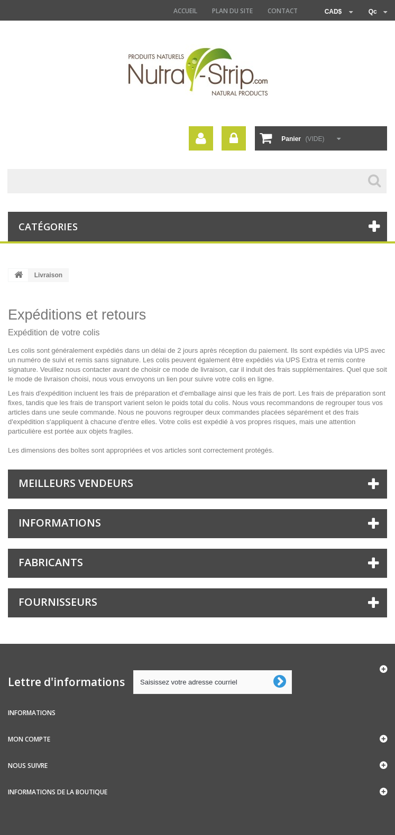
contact (283, 10)
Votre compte (201, 138)
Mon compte (29, 739)
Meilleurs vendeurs (76, 483)
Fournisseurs (58, 602)
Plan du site (232, 10)
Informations (60, 522)
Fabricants (51, 562)
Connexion (234, 138)
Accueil (185, 10)
